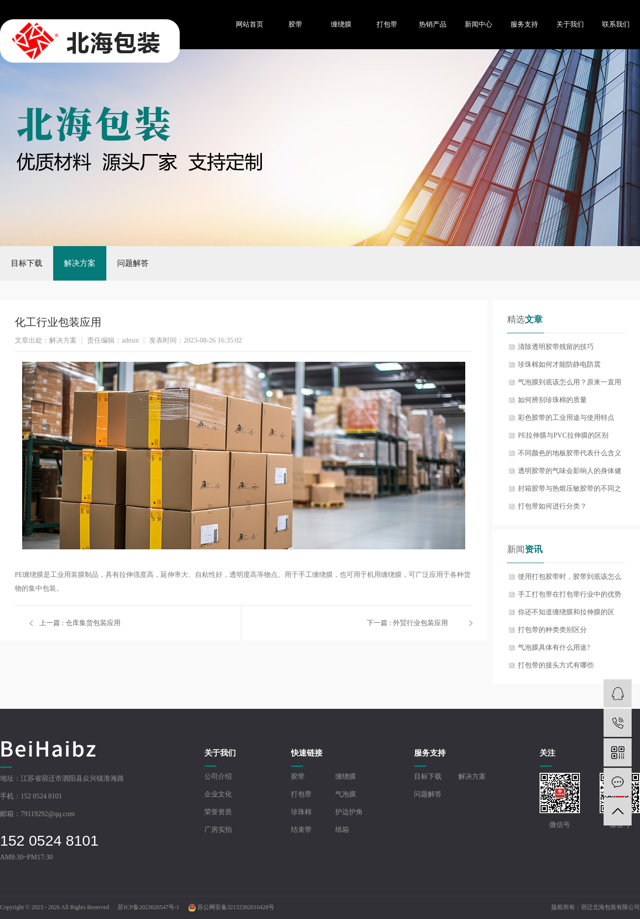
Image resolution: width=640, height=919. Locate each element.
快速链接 (306, 753)
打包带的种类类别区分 (552, 630)
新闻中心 (478, 24)
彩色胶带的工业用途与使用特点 (566, 417)
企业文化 (218, 794)
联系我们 (616, 24)
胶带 (295, 24)
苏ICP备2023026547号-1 (148, 907)
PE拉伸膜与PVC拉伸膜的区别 (563, 435)
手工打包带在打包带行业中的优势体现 (569, 597)
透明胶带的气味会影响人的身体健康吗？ (569, 473)
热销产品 (433, 24)
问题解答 (133, 263)
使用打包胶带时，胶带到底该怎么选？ (569, 579)
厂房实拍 (218, 829)
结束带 (301, 829)
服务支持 (524, 24)
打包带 (387, 24)
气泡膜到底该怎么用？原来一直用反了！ (569, 385)
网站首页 (249, 24)
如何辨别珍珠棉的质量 (552, 400)
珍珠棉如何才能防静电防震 (559, 364)
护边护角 (349, 812)
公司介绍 (218, 776)
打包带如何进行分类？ (552, 506)
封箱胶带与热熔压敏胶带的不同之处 (569, 491)
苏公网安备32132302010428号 (231, 907)
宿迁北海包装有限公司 (610, 907)
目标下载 (26, 263)
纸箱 (342, 829)
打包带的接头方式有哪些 (556, 665)
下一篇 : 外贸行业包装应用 (407, 623)
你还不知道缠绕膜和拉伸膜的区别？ (566, 614)
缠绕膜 (341, 24)
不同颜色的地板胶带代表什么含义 (569, 453)
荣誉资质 (218, 812)
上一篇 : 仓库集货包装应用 (80, 623)
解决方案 (80, 263)
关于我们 (570, 24)
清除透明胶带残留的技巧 (556, 346)
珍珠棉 (301, 812)
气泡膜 (345, 794)
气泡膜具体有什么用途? (554, 647)
